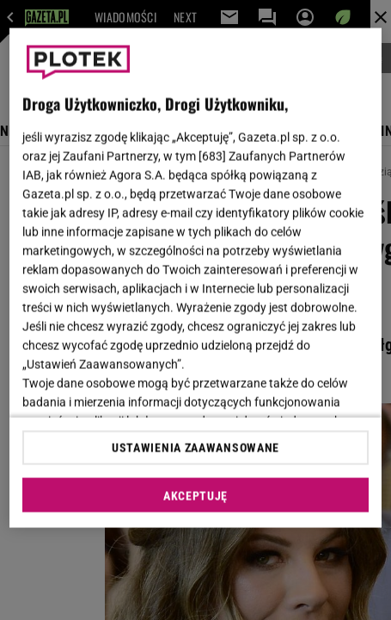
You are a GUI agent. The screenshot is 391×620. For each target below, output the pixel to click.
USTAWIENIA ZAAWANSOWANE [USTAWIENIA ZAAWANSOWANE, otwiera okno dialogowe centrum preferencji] (195, 447)
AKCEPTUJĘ (195, 495)
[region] (195, 278)
